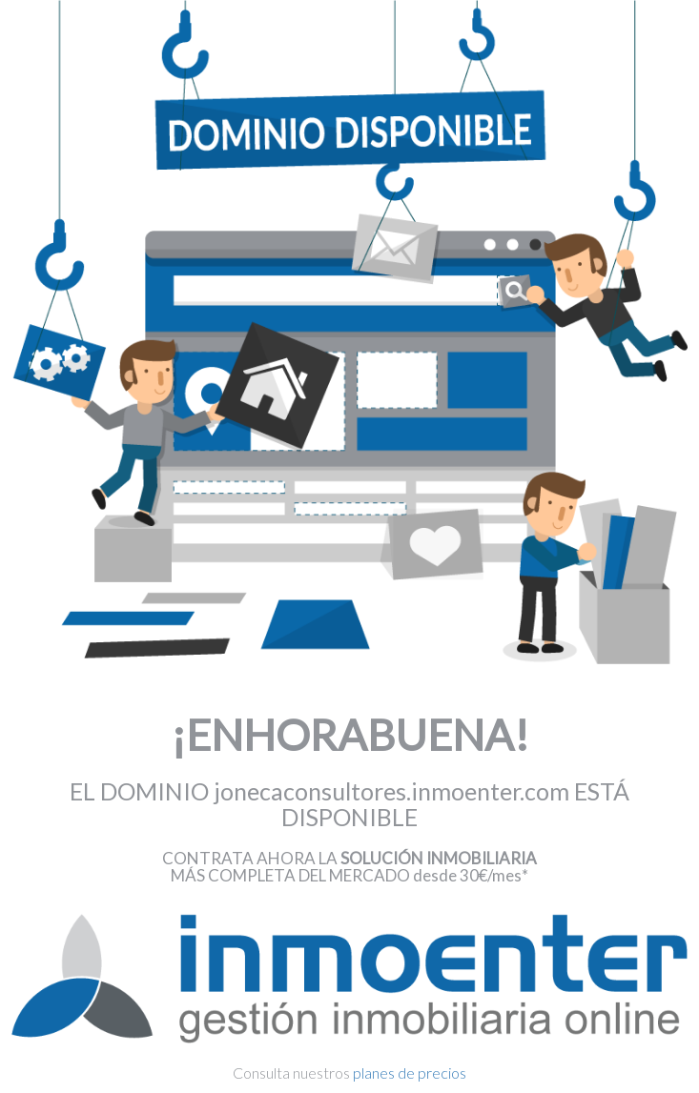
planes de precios (409, 1072)
